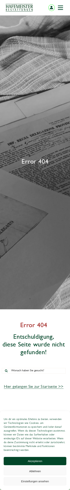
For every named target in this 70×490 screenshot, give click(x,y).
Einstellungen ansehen (35, 481)
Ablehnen (35, 471)
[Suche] (6, 370)
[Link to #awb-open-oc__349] (60, 8)
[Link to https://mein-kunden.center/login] (51, 7)
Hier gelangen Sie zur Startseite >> (34, 387)
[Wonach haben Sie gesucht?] (34, 370)
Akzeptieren (35, 461)
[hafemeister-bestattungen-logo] (19, 5)
